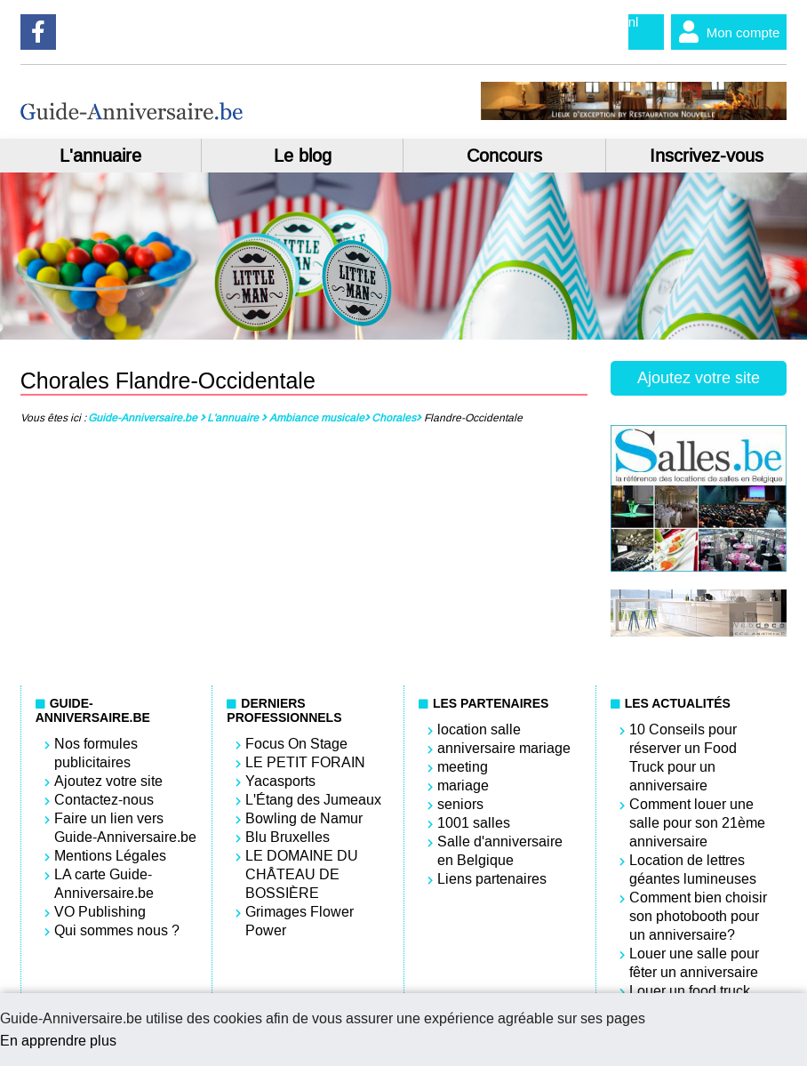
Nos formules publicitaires (96, 753)
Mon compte (725, 32)
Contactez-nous (104, 799)
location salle (479, 729)
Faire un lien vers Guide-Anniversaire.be (125, 827)
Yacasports (280, 781)
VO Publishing (100, 911)
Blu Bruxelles (287, 837)
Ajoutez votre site (698, 378)
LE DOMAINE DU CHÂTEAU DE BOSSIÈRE (301, 874)
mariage (463, 785)
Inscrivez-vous (706, 155)
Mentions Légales (110, 855)
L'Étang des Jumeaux (313, 799)
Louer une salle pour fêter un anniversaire (694, 963)
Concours (504, 155)
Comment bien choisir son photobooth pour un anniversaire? (698, 916)
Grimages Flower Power (299, 921)
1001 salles (473, 823)
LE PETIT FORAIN (305, 762)
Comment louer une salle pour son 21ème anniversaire (697, 823)
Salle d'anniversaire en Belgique (500, 851)
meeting (462, 766)
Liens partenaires (492, 879)
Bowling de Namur (304, 818)
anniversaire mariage (504, 748)
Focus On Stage (296, 743)
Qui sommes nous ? (117, 930)
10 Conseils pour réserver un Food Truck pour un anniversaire (683, 757)
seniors (460, 804)
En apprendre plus (58, 1040)
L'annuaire (100, 155)
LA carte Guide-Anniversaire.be (104, 883)
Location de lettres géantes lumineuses (692, 869)
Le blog (303, 155)
